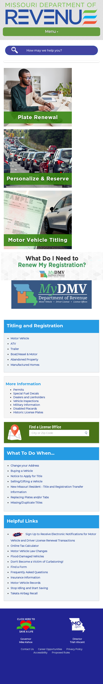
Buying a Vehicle (22, 471)
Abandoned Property (24, 359)
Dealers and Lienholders (29, 397)
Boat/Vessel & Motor (24, 354)
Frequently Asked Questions (29, 572)
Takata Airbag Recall (24, 593)
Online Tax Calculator (25, 546)
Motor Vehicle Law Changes (29, 551)
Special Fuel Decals (26, 393)
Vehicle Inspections (26, 401)
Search (87, 432)
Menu (51, 31)
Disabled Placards (25, 408)
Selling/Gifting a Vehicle (26, 481)
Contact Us (27, 649)
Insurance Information (25, 577)
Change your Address (25, 465)
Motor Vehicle (20, 338)
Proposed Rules (61, 652)
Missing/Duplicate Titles (26, 502)
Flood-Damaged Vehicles (27, 556)
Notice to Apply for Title (26, 476)
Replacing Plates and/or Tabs (30, 497)
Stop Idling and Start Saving (29, 588)
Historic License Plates (28, 412)
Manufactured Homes (25, 365)
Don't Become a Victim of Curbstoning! (37, 561)
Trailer (15, 349)
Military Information (26, 405)
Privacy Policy (74, 649)
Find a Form (19, 567)
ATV (13, 343)
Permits (18, 389)
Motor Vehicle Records (25, 583)
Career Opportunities (50, 649)
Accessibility (40, 652)
